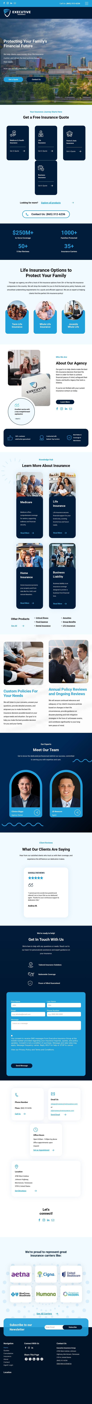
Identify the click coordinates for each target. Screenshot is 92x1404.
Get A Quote (16, 151)
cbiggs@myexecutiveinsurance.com (66, 1104)
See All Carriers (44, 1313)
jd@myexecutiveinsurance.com (64, 1111)
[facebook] (4, 3)
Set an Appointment (41, 1152)
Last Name (56, 1001)
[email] (14, 3)
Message (20, 1019)
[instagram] (7, 3)
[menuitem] (10, 1347)
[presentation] (33, 1056)
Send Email (57, 1115)
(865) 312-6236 (23, 1108)
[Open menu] (86, 3)
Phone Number (58, 1010)
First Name (21, 1001)
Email (19, 1010)
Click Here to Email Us (64, 1364)
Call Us (15, 1114)
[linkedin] (11, 3)
